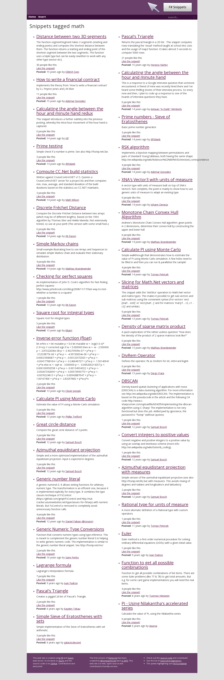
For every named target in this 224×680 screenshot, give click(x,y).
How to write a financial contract (68, 79)
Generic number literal (58, 479)
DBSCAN (130, 381)
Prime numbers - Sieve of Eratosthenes (146, 119)
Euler (127, 533)
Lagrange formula (53, 565)
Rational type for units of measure (155, 504)
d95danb (70, 163)
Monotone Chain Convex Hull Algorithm (150, 214)
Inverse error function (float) (64, 338)
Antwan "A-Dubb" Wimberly (166, 109)
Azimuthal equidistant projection (68, 450)
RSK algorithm (135, 147)
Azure (61, 660)
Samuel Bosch (73, 442)
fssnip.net (112, 658)
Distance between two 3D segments (71, 36)
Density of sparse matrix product (154, 326)
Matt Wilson (72, 200)
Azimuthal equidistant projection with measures (154, 469)
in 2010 (124, 660)
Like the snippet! (45, 68)
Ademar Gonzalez (75, 101)
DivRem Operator (138, 355)
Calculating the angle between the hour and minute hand (155, 74)
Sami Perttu (72, 557)
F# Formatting (180, 663)
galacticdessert (72, 642)
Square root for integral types (65, 312)
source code (166, 658)
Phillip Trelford (73, 416)
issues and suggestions (170, 660)
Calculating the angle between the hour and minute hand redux (69, 111)
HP (67, 138)
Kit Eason (70, 236)
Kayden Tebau (72, 608)
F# (62, 658)
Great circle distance (56, 424)
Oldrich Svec (72, 71)
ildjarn (68, 330)
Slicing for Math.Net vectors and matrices (153, 284)
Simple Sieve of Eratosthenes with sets (69, 618)
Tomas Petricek (160, 274)
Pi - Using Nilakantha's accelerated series (155, 605)
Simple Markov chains (57, 243)
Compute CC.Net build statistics (67, 171)
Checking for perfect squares (64, 276)
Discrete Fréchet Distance (61, 207)
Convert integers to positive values (155, 434)
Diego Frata (157, 373)
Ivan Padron (71, 583)
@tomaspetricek (108, 660)
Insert (42, 16)
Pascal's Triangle (52, 591)
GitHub (54, 663)
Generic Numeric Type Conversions (70, 529)
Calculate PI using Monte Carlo (66, 398)
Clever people (73, 391)
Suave (71, 658)
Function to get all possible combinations (148, 565)
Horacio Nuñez (159, 64)
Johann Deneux (159, 204)
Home (32, 16)
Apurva (153, 626)
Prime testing (49, 146)
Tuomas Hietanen (159, 595)
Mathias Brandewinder (78, 268)
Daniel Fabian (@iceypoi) (79, 521)
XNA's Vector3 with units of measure (157, 179)
